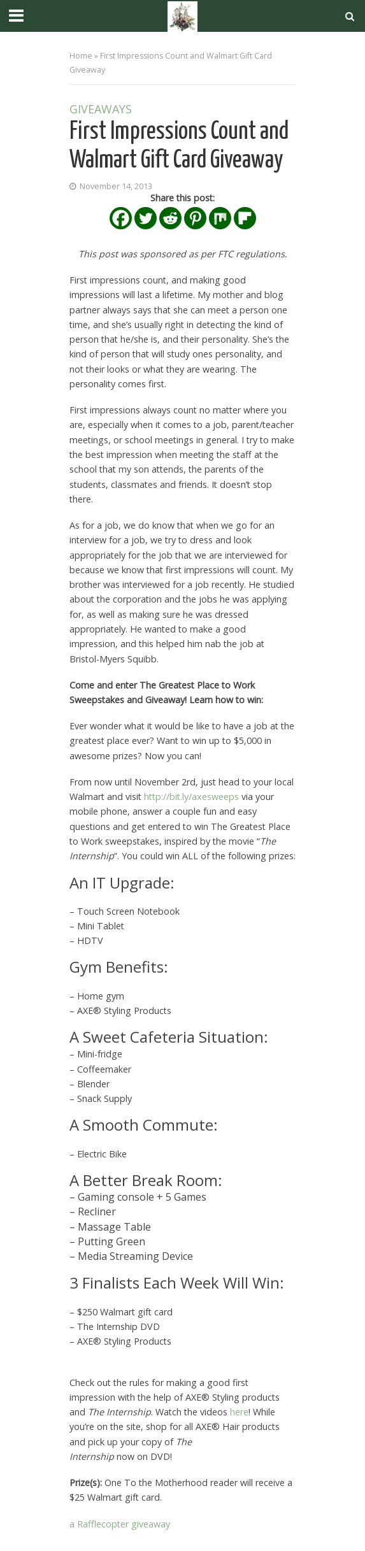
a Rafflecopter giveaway (119, 1524)
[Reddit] (170, 218)
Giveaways (100, 110)
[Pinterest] (195, 218)
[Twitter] (145, 218)
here (239, 1412)
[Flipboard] (245, 218)
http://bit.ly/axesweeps (191, 796)
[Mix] (220, 218)
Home (80, 55)
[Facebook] (121, 218)
